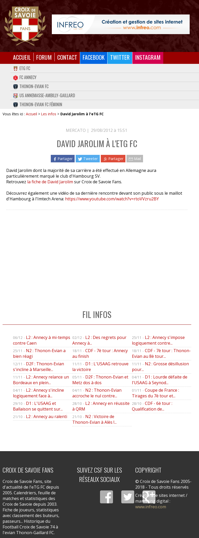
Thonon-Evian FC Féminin (37, 104)
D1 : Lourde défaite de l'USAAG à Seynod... (159, 379)
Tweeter (88, 158)
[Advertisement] (97, 254)
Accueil (22, 57)
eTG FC (21, 68)
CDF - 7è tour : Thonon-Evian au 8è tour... (161, 353)
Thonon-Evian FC (30, 86)
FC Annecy (25, 77)
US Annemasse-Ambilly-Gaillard (44, 95)
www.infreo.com (150, 507)
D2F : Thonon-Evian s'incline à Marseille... (38, 366)
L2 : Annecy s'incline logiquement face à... (38, 393)
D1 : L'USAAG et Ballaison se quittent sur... (38, 406)
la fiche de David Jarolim (50, 182)
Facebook (94, 57)
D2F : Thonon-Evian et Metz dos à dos (100, 379)
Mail (135, 158)
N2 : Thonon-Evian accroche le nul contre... (97, 393)
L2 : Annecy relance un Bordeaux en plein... (41, 379)
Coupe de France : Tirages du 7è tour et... (155, 393)
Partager (63, 158)
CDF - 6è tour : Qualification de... (152, 406)
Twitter (120, 57)
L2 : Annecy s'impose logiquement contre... (158, 340)
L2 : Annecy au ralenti (46, 416)
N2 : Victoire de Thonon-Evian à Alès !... (94, 419)
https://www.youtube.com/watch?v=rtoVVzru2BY (112, 199)
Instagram (148, 57)
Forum (44, 57)
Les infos (48, 113)
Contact (67, 57)
